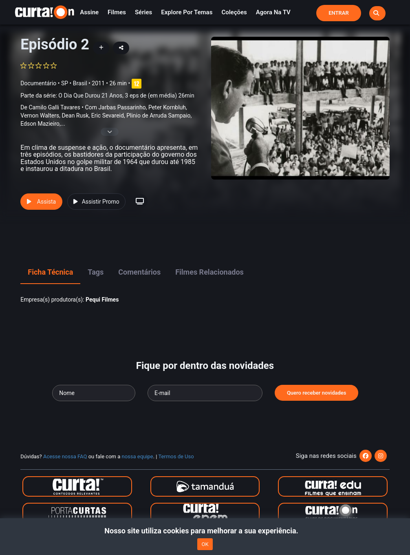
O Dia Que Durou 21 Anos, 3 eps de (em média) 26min (126, 95)
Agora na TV (273, 12)
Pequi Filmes (102, 299)
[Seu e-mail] (205, 393)
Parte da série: (107, 96)
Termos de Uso (176, 456)
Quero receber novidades (316, 393)
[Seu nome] (93, 393)
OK (204, 544)
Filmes (117, 12)
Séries (143, 12)
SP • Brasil (74, 83)
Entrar (338, 13)
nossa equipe (137, 456)
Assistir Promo (96, 201)
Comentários (139, 272)
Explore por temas (186, 12)
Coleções (234, 12)
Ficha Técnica (50, 272)
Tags (96, 272)
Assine (89, 12)
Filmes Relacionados (209, 272)
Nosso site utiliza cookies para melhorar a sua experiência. (204, 530)
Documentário (38, 83)
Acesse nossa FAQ (65, 456)
